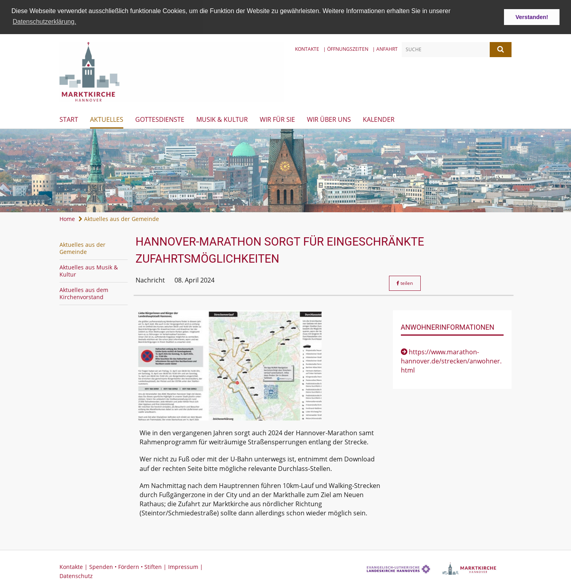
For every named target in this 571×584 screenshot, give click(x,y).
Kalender (379, 119)
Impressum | (185, 566)
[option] (285, 170)
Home (67, 218)
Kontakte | (74, 566)
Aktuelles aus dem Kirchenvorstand (83, 293)
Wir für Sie (277, 119)
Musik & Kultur (222, 119)
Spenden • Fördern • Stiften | (128, 566)
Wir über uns (329, 119)
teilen (405, 282)
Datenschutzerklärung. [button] (44, 21)
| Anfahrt (385, 48)
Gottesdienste (159, 119)
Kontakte (307, 48)
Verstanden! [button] (531, 17)
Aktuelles (106, 119)
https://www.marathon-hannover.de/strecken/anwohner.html (451, 360)
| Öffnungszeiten (345, 48)
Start (68, 119)
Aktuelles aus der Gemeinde (119, 218)
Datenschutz (76, 575)
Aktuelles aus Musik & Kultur (88, 270)
